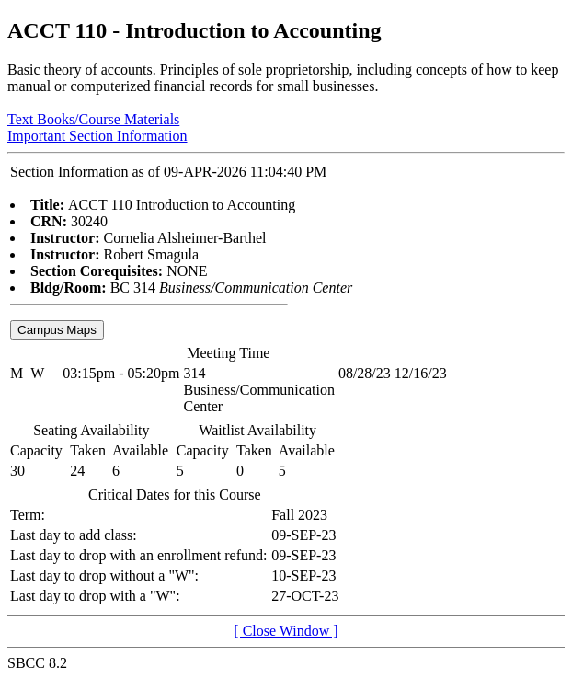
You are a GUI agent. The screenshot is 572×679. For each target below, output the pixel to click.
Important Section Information (97, 136)
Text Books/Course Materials (93, 119)
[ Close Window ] (285, 631)
